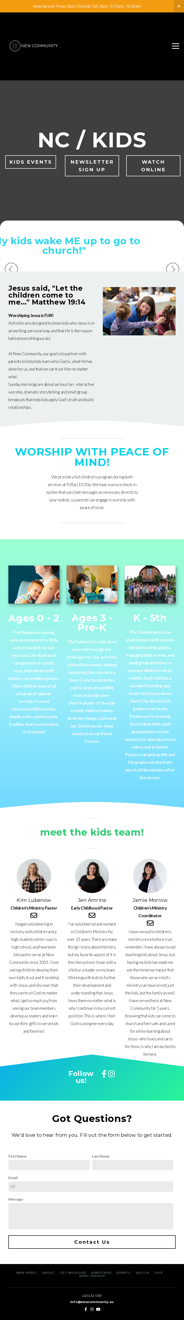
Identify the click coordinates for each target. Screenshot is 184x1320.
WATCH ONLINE (153, 165)
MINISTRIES (101, 1273)
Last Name (101, 1156)
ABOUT (48, 1273)
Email (12, 1178)
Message (15, 1199)
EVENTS (123, 1273)
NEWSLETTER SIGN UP (92, 165)
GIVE (158, 1273)
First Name (17, 1156)
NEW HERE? (27, 1273)
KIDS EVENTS (30, 162)
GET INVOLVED (72, 1273)
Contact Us (92, 1242)
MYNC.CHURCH (92, 1276)
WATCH (142, 1273)
